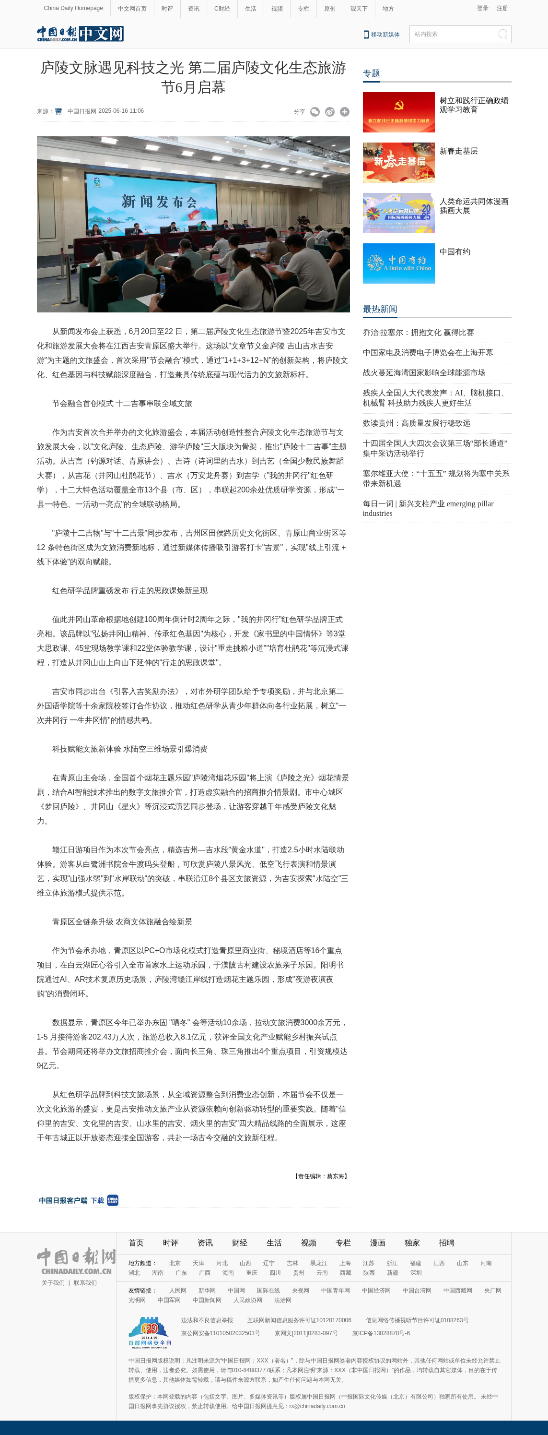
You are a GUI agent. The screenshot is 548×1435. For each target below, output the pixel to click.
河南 (486, 1263)
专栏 (303, 8)
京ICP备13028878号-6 (381, 1333)
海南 (228, 1272)
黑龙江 (318, 1263)
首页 (136, 1243)
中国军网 (169, 1300)
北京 (175, 1263)
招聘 (447, 1243)
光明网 (137, 1300)
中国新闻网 (207, 1300)
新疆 (392, 1272)
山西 (245, 1263)
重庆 (251, 1272)
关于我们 (53, 1283)
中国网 (236, 1290)
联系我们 (85, 1283)
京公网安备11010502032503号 (220, 1333)
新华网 (207, 1290)
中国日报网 (82, 111)
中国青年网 (335, 1290)
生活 (251, 8)
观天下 (359, 8)
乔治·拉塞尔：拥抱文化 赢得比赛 (418, 332)
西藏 (345, 1272)
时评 (167, 8)
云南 (322, 1272)
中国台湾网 (417, 1290)
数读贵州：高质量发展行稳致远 (416, 423)
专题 (371, 73)
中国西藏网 (457, 1290)
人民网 (178, 1290)
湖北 (134, 1272)
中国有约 (455, 252)
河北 (222, 1263)
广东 (181, 1272)
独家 (412, 1243)
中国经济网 (376, 1290)
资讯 (193, 8)
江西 (439, 1263)
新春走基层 (459, 151)
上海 (345, 1263)
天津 (198, 1263)
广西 (204, 1272)
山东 (462, 1263)
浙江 (392, 1263)
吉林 (292, 1263)
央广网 (492, 1290)
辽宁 (269, 1263)
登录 (483, 8)
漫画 (377, 1243)
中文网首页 (132, 8)
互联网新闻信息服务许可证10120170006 (299, 1320)
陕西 (369, 1272)
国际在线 (268, 1290)
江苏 (368, 1263)
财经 (239, 1243)
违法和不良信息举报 (207, 1320)
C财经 (222, 8)
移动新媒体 (385, 34)
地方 (388, 8)
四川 (275, 1272)
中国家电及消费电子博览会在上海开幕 (428, 352)
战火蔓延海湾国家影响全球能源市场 (424, 373)
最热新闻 (380, 309)
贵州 (298, 1272)
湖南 (157, 1272)
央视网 (300, 1290)
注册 (502, 8)
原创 (330, 8)
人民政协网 (247, 1300)
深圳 (416, 1272)
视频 (277, 8)
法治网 (282, 1300)
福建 (415, 1263)
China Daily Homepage (73, 8)
